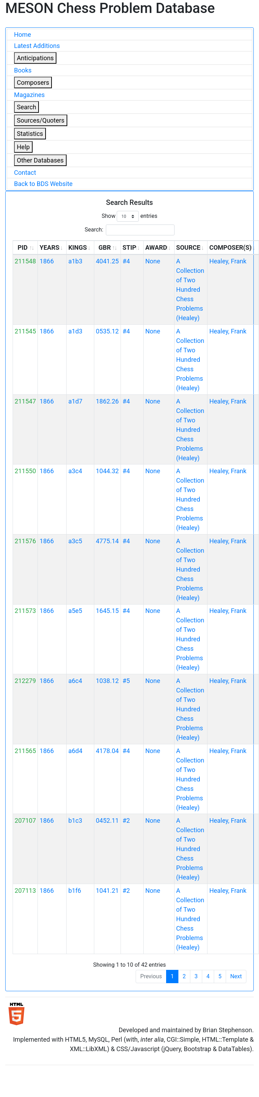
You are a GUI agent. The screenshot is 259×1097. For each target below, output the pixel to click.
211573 (25, 610)
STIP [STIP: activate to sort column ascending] (129, 247)
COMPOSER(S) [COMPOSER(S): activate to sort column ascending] (230, 247)
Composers (33, 82)
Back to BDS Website (43, 183)
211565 (25, 750)
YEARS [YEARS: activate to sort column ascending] (49, 247)
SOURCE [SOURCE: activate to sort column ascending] (188, 247)
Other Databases (40, 160)
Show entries (129, 216)
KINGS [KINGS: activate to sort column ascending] (77, 247)
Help (23, 147)
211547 (25, 401)
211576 (25, 541)
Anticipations (35, 58)
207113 (25, 890)
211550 (25, 471)
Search (26, 107)
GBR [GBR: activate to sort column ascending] (104, 247)
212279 (25, 680)
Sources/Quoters (40, 120)
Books (23, 70)
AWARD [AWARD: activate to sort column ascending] (156, 247)
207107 (25, 820)
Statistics (30, 133)
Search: (129, 230)
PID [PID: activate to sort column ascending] (23, 247)
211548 (25, 261)
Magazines (29, 94)
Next (236, 976)
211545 (25, 331)
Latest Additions (37, 45)
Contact (25, 172)
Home (22, 34)
